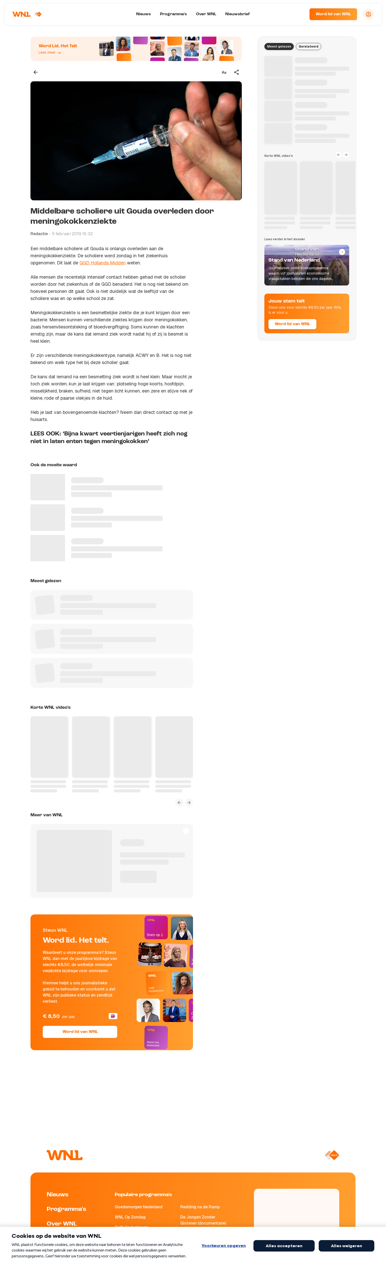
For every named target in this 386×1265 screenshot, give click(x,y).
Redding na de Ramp (200, 1207)
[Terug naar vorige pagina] (35, 72)
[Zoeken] (299, 14)
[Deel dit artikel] (237, 72)
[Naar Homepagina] (27, 14)
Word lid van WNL (333, 14)
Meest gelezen (279, 46)
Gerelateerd (308, 46)
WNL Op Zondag (130, 1217)
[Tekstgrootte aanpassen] (224, 72)
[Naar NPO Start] (331, 1155)
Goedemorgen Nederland (139, 1207)
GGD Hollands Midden (102, 263)
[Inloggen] (368, 14)
